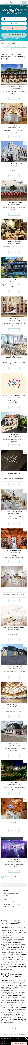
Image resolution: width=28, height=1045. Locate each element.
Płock (13, 944)
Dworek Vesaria (13, 434)
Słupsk (16, 954)
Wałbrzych (17, 927)
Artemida (14, 125)
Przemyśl (3, 949)
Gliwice (23, 956)
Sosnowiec (17, 956)
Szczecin (3, 968)
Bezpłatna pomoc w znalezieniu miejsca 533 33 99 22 (14, 35)
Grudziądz (21, 930)
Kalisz (16, 964)
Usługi (5, 899)
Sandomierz (10, 961)
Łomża (19, 951)
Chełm (20, 932)
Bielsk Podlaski (11, 952)
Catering (5, 895)
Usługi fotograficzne (8, 904)
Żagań (3, 937)
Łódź (11, 937)
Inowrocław (4, 932)
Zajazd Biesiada (14, 589)
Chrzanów (10, 942)
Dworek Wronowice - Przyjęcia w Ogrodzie (14, 628)
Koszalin (8, 968)
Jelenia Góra (4, 929)
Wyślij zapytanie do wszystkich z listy (15, 46)
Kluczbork (7, 947)
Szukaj (14, 28)
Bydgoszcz (4, 930)
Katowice (3, 956)
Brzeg (2, 947)
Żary (23, 935)
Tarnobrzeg (22, 949)
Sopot (12, 954)
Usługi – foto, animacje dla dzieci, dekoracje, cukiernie (11, 975)
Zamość (24, 932)
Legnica (23, 927)
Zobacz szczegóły (14, 98)
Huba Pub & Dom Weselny (14, 512)
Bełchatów (23, 939)
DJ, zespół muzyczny (9, 902)
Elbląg (14, 963)
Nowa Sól (18, 935)
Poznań (12, 964)
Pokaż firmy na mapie (19, 48)
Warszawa (4, 944)
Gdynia (8, 954)
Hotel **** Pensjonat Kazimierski (14, 86)
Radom (9, 944)
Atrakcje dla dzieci (8, 901)
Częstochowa (10, 956)
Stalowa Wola (10, 949)
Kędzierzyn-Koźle (15, 946)
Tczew (20, 954)
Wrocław (11, 927)
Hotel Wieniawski (14, 318)
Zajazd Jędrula (14, 859)
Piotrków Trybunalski (19, 937)
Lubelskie (12, 43)
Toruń (9, 930)
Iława (20, 963)
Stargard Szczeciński (17, 968)
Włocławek (14, 930)
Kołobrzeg (4, 969)
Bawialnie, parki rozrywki (14, 892)
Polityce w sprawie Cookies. (7, 1043)
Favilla (14, 821)
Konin (19, 964)
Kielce (16, 957)
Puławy (12, 934)
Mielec (16, 949)
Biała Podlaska (5, 934)
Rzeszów (22, 947)
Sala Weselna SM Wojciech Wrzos (14, 705)
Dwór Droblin (14, 782)
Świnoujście (10, 969)
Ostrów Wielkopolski (6, 966)
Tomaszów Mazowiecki (13, 939)
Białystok (9, 951)
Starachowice (12, 959)
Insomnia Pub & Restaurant (14, 357)
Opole (8, 946)
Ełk (17, 963)
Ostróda (24, 963)
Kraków (11, 941)
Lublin (15, 932)
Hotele (5, 892)
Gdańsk (3, 954)
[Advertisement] (14, 915)
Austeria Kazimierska (14, 241)
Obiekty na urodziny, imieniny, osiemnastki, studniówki (13, 922)
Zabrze (3, 957)
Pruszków (22, 944)
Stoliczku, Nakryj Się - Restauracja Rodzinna (14, 396)
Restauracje (6, 893)
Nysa (21, 946)
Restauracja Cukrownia (14, 550)
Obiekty (5, 890)
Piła (23, 964)
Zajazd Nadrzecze (14, 280)
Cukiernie (17, 904)
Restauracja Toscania (14, 473)
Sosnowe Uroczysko (14, 743)
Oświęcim (4, 942)
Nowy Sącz (21, 941)
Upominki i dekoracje (9, 906)
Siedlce (17, 944)
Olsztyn (10, 963)
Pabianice (4, 939)
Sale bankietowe (15, 893)
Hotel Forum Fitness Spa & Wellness (14, 164)
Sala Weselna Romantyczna (14, 666)
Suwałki (15, 951)
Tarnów (15, 941)
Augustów (4, 952)
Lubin (10, 929)
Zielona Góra (12, 935)
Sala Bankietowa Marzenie (14, 202)
